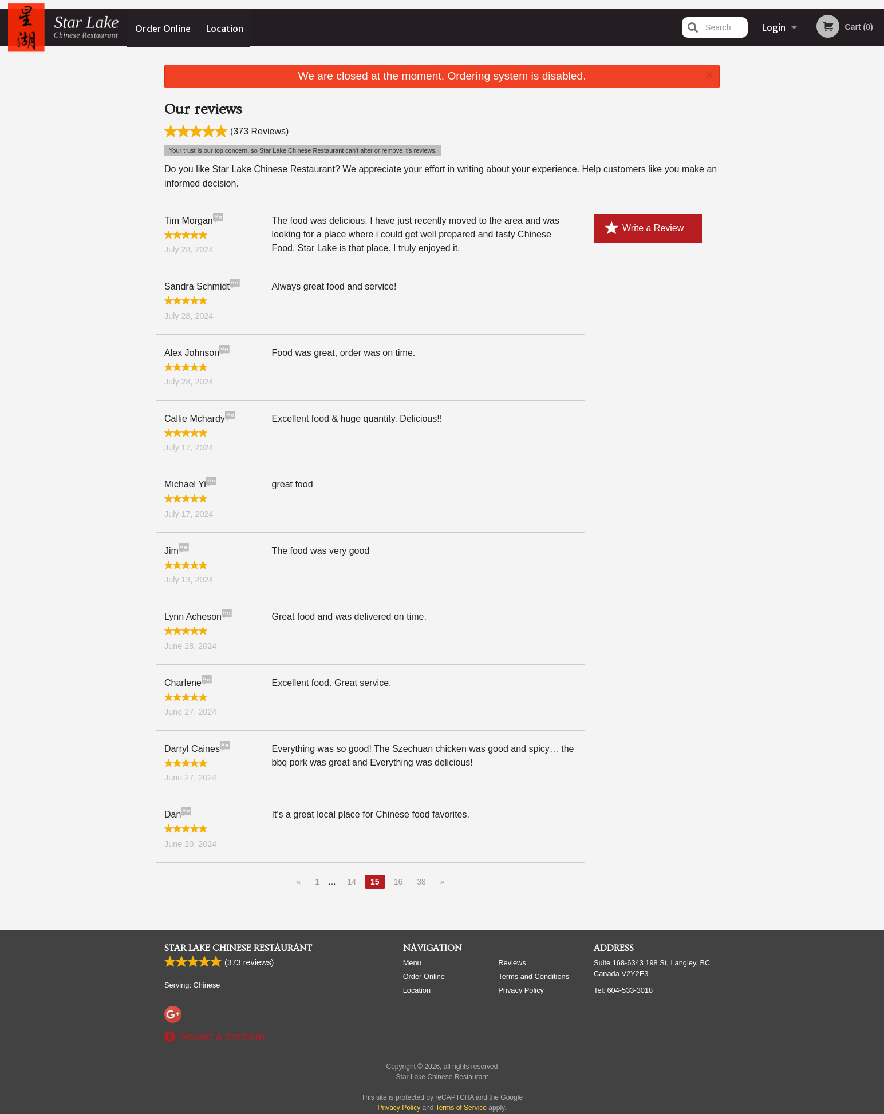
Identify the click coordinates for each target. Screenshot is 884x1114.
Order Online (163, 27)
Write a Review (644, 226)
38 (421, 880)
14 (351, 880)
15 (375, 880)
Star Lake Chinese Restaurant (238, 947)
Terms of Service (461, 1107)
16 (398, 880)
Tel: (623, 989)
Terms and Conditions (533, 975)
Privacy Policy (521, 989)
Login (774, 27)
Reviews (512, 961)
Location (225, 27)
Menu (412, 961)
